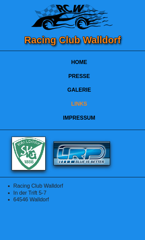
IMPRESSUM (79, 118)
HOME (79, 62)
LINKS (79, 104)
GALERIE (79, 90)
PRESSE (79, 76)
